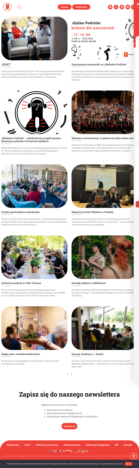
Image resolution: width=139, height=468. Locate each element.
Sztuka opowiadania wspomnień (20, 212)
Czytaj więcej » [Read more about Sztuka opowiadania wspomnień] (6, 229)
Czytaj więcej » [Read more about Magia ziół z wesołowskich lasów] (6, 368)
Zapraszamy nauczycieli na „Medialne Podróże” (99, 64)
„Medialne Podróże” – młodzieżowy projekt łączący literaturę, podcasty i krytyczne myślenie (31, 139)
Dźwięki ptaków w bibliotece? (89, 283)
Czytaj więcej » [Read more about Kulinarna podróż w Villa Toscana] (6, 300)
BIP (117, 444)
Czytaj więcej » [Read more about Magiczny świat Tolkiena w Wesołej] (77, 229)
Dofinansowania (72, 444)
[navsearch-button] (133, 7)
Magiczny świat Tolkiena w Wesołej (92, 212)
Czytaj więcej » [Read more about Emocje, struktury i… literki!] (77, 371)
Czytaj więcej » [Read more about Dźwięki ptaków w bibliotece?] (77, 300)
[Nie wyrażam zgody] (134, 463)
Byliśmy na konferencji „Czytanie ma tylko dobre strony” (104, 138)
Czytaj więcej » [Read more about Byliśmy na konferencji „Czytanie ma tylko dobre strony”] (77, 155)
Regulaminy (13, 444)
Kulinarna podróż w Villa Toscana (21, 283)
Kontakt (128, 444)
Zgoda (128, 464)
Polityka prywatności (47, 444)
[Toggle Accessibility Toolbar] (133, 456)
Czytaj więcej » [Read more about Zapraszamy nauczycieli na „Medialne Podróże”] (77, 84)
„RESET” (6, 64)
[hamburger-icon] (19, 7)
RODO (28, 444)
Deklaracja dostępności (98, 444)
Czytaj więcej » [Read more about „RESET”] (6, 82)
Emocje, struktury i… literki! (87, 354)
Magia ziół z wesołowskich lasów (20, 354)
